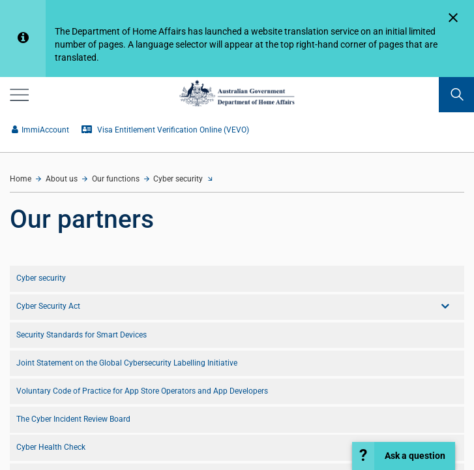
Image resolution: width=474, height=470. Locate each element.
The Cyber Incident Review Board (73, 419)
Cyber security (178, 178)
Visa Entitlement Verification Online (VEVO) (165, 129)
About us (62, 178)
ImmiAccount (40, 129)
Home (20, 178)
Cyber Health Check (50, 447)
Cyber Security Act (48, 306)
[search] (456, 94)
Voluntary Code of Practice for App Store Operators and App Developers (142, 391)
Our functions (116, 178)
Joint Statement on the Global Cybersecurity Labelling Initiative (126, 363)
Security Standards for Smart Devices (81, 334)
